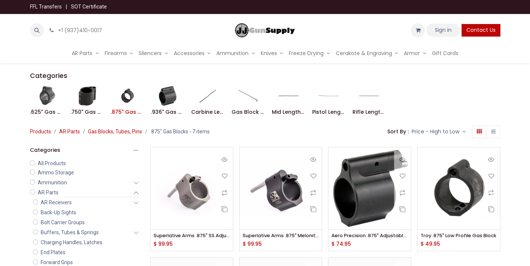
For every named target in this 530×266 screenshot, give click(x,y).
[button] (37, 30)
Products (40, 131)
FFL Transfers (46, 7)
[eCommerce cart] (418, 30)
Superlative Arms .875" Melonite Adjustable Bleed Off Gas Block (281, 236)
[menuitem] (85, 53)
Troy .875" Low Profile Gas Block (459, 236)
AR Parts (69, 131)
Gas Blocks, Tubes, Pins (115, 131)
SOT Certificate (89, 7)
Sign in (443, 30)
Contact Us (481, 30)
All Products (52, 163)
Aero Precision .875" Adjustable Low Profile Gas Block (369, 236)
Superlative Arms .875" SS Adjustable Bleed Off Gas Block (191, 236)
